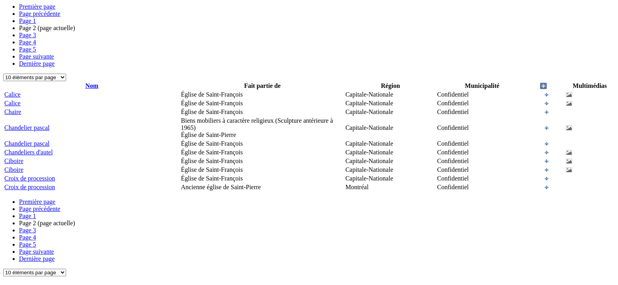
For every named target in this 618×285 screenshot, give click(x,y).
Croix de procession (29, 178)
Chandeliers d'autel (28, 152)
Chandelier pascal (26, 127)
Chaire (12, 111)
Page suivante (36, 56)
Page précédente (39, 13)
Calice (12, 94)
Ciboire (13, 161)
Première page (37, 6)
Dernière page (37, 63)
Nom (92, 85)
